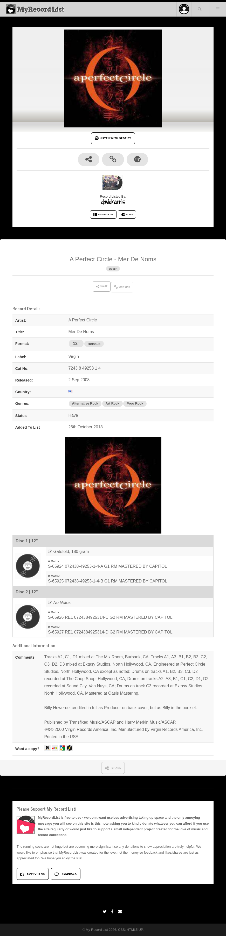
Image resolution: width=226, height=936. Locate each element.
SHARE (113, 768)
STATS (127, 215)
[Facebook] (113, 911)
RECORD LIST (103, 215)
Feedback (65, 874)
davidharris (113, 202)
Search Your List (199, 9)
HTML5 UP (135, 930)
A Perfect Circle (91, 259)
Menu (217, 9)
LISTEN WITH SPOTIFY (113, 138)
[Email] (120, 911)
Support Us (32, 874)
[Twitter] (105, 911)
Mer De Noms (137, 259)
